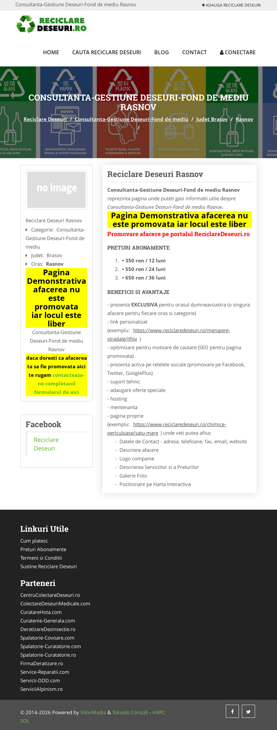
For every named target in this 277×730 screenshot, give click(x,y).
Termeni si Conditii (41, 557)
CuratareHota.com (41, 612)
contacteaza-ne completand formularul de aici (59, 383)
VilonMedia (93, 712)
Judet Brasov (212, 119)
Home (51, 52)
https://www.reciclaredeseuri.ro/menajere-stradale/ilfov (168, 334)
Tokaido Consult (130, 712)
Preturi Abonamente (43, 549)
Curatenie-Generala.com (47, 620)
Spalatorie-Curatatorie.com (50, 646)
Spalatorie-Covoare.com (47, 637)
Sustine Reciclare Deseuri (48, 566)
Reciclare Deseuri (45, 119)
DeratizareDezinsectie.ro (47, 629)
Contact (194, 52)
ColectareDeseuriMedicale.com (55, 603)
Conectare (238, 52)
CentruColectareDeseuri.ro (50, 595)
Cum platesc (34, 540)
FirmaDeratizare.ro (41, 663)
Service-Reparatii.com (44, 672)
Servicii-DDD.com (40, 680)
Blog (161, 52)
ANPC (158, 712)
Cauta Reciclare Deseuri (106, 52)
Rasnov (244, 119)
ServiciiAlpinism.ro (41, 689)
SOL (25, 721)
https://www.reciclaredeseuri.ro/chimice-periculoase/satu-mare (166, 428)
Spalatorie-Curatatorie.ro (48, 654)
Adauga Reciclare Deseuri (231, 5)
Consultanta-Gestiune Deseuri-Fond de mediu (131, 119)
